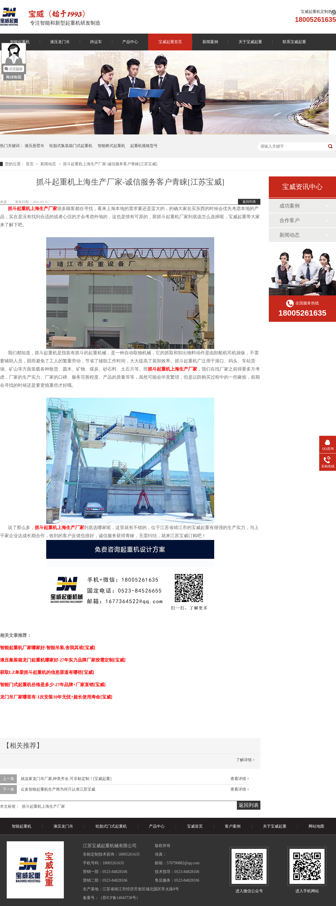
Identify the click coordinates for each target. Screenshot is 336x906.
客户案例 (233, 826)
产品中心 (130, 42)
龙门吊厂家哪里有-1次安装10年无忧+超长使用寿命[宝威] (56, 697)
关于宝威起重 (250, 42)
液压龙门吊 (60, 42)
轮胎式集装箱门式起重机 (70, 146)
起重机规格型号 (144, 146)
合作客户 (289, 220)
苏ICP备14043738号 (119, 898)
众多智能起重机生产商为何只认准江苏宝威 (58, 789)
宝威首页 (195, 826)
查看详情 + (239, 779)
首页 (30, 164)
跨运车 (96, 42)
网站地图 (316, 826)
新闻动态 (48, 164)
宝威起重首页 (170, 42)
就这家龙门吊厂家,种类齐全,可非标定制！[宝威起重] (66, 779)
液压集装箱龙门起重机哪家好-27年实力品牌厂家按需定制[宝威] (62, 660)
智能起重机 (21, 826)
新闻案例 (210, 42)
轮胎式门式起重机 (111, 826)
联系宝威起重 (294, 42)
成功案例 (289, 206)
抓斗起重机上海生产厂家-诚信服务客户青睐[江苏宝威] (110, 164)
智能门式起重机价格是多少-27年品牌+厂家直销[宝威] (53, 684)
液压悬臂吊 (34, 146)
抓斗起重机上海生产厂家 (43, 806)
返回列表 (249, 202)
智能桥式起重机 (111, 146)
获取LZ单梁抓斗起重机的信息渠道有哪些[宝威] (47, 672)
